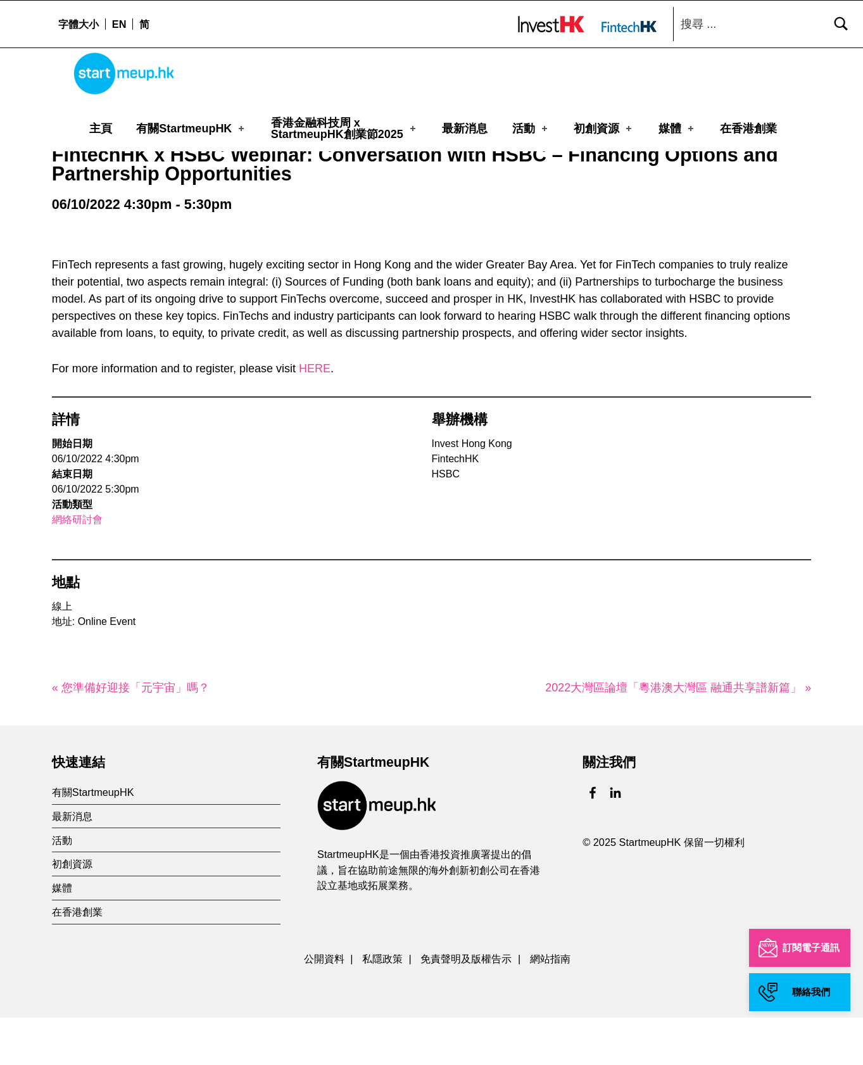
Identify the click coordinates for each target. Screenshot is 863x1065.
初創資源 (604, 128)
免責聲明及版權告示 (466, 1006)
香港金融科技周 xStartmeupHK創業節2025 (344, 129)
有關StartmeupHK (191, 128)
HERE (315, 416)
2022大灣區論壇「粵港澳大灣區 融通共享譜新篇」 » (678, 735)
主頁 (100, 128)
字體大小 (78, 24)
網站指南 (550, 1006)
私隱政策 (382, 1006)
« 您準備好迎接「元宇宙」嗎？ (131, 735)
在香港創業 (748, 128)
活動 (531, 128)
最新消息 (465, 128)
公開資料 (324, 1006)
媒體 (677, 128)
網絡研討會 (77, 567)
